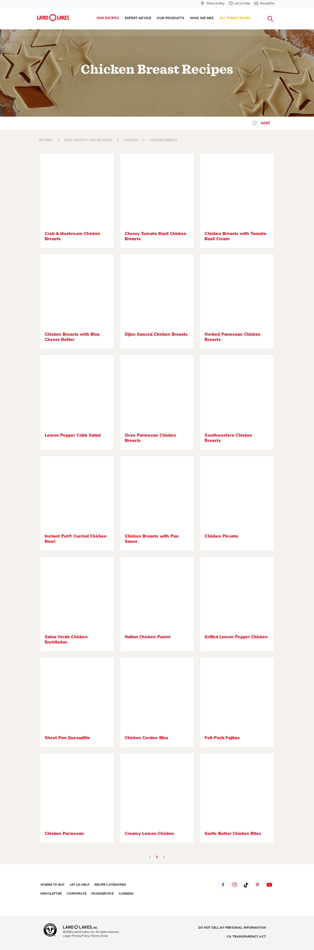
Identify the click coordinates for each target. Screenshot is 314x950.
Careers (126, 893)
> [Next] (164, 857)
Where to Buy (52, 884)
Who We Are (201, 18)
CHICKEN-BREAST (163, 140)
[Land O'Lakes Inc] (82, 927)
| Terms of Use (99, 936)
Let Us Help (79, 884)
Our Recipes (108, 18)
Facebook (222, 884)
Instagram (234, 884)
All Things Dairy (235, 18)
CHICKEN (131, 140)
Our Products (170, 18)
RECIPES (45, 140)
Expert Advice (138, 18)
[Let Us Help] (239, 3)
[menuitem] (108, 18)
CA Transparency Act (246, 936)
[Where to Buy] (212, 3)
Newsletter (51, 893)
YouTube (269, 884)
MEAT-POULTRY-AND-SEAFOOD (88, 140)
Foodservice (102, 893)
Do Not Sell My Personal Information (232, 927)
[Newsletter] (264, 3)
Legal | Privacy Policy (76, 936)
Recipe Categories (110, 884)
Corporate (76, 893)
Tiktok (246, 884)
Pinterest (257, 884)
